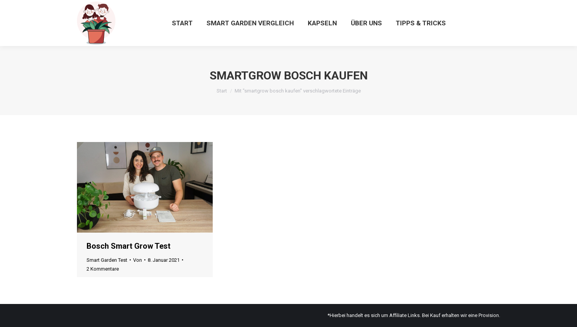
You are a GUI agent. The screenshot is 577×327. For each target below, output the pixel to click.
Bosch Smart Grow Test (128, 246)
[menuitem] (182, 23)
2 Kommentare (103, 269)
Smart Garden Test (107, 260)
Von (137, 260)
